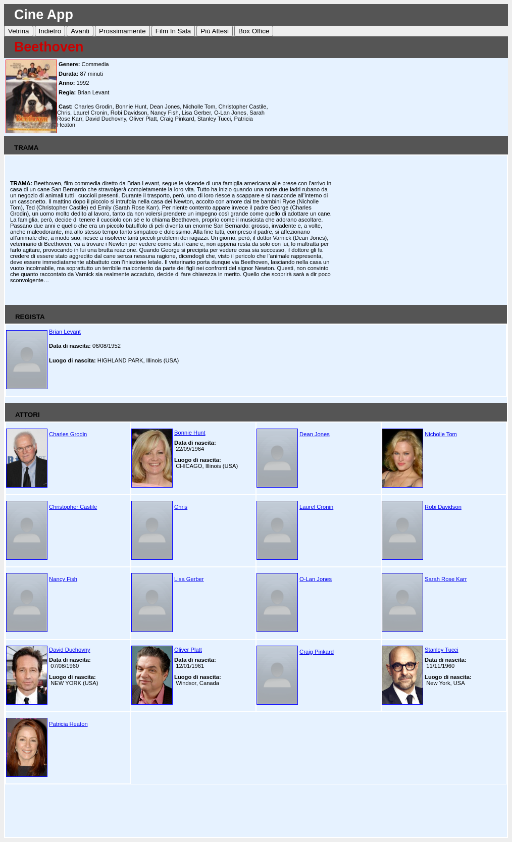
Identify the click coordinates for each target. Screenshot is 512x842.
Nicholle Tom (441, 434)
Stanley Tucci (441, 650)
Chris (180, 507)
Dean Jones (314, 434)
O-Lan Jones (315, 579)
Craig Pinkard (316, 652)
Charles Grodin (68, 434)
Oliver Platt (188, 650)
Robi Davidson (443, 507)
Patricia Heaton (68, 724)
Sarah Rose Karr (446, 579)
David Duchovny (69, 650)
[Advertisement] (390, 96)
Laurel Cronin (316, 507)
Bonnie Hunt (190, 433)
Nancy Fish (63, 579)
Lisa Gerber (188, 579)
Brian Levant (65, 332)
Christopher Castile (73, 507)
